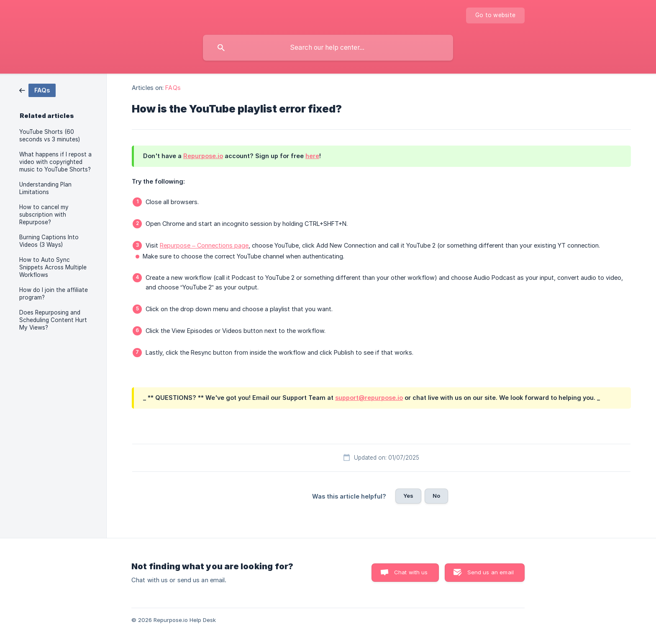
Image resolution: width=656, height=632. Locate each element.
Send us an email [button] (490, 572)
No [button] (436, 495)
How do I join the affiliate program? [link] (53, 294)
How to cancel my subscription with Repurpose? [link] (44, 214)
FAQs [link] (172, 87)
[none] (495, 15)
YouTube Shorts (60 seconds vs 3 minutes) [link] (49, 135)
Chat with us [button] (411, 572)
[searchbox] (328, 48)
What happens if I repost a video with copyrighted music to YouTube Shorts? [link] (55, 162)
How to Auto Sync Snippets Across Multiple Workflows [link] (53, 267)
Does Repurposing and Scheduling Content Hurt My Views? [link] (53, 320)
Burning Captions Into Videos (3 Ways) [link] (49, 241)
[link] (37, 90)
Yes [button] (408, 495)
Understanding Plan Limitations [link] (45, 188)
